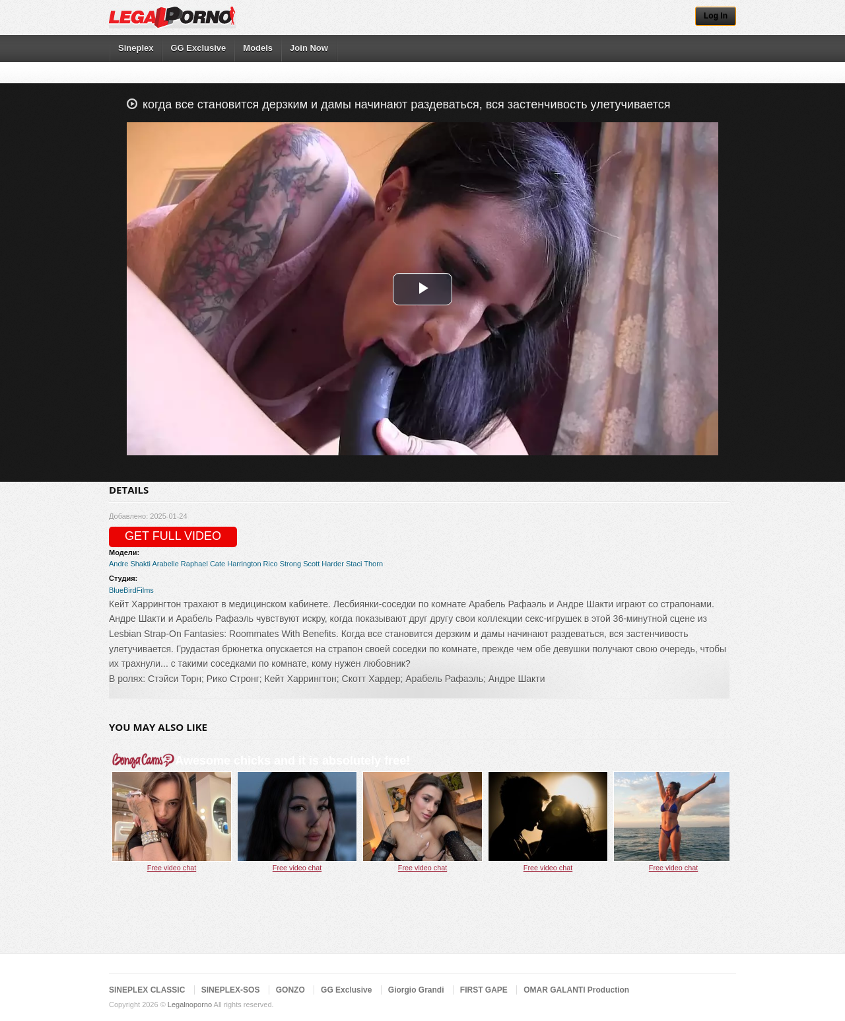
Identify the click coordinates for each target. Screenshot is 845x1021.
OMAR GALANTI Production (576, 990)
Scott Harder (323, 564)
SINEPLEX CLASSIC (147, 990)
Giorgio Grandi (416, 990)
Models (258, 48)
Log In (715, 15)
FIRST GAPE (484, 990)
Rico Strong (282, 564)
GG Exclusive (198, 48)
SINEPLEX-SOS (230, 990)
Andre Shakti (130, 564)
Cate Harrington (235, 564)
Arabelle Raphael (179, 564)
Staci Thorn (364, 564)
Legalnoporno (190, 1004)
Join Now (309, 48)
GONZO (290, 990)
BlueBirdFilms (131, 590)
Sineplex (135, 48)
